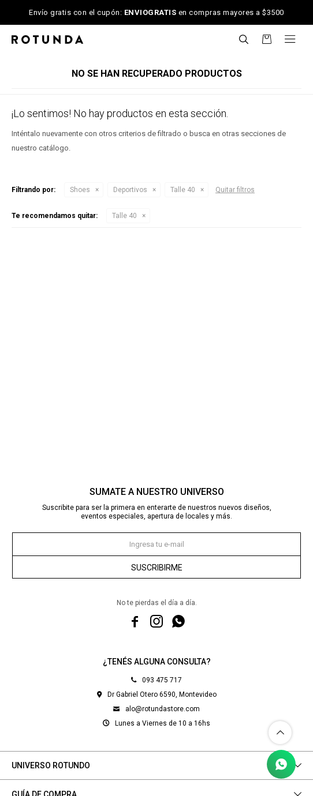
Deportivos (130, 190)
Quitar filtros (235, 190)
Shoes (80, 190)
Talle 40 (182, 190)
